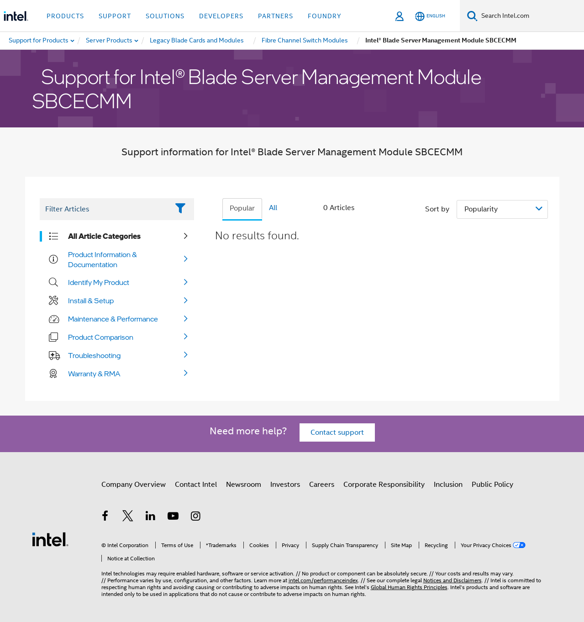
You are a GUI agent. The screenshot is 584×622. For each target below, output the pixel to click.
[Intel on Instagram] (196, 517)
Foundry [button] (325, 16)
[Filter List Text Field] (104, 209)
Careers (321, 484)
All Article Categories (104, 236)
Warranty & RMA (94, 373)
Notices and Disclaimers (452, 580)
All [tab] (273, 207)
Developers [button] (221, 16)
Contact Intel (196, 484)
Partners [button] (275, 16)
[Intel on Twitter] (128, 517)
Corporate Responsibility (384, 484)
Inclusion (448, 484)
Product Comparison (100, 337)
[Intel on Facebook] (105, 517)
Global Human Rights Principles (409, 587)
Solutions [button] (165, 16)
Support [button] (115, 16)
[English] (430, 16)
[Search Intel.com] (531, 16)
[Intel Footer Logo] (50, 538)
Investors (285, 484)
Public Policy (492, 484)
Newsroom (243, 484)
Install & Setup (91, 300)
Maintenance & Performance (113, 318)
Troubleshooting (94, 355)
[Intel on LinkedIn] (150, 517)
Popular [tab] (242, 208)
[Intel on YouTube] (173, 517)
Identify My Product (98, 282)
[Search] (472, 15)
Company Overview (133, 484)
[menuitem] (109, 40)
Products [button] (65, 16)
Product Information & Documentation (102, 259)
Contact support (337, 432)
